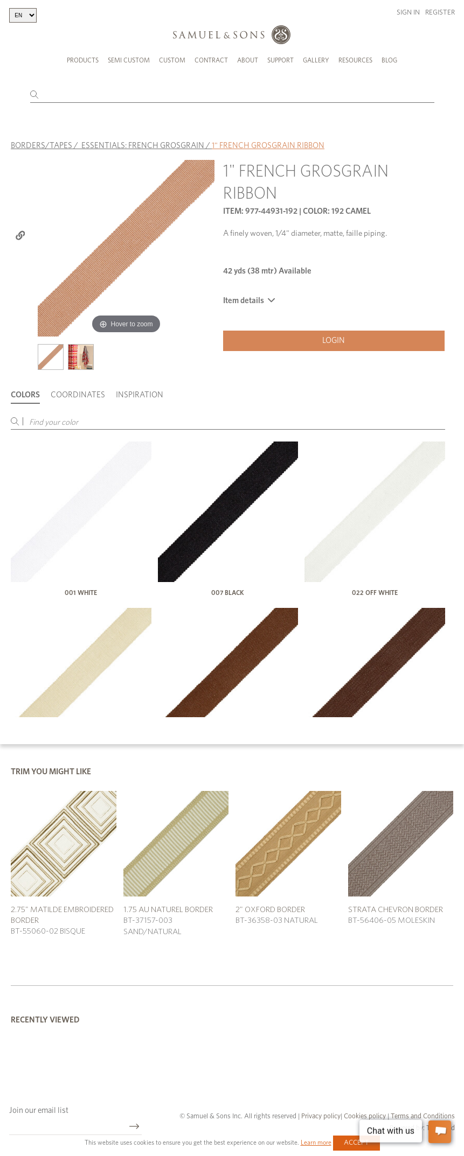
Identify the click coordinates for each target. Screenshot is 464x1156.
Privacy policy (321, 1116)
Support (280, 60)
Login (333, 341)
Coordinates (78, 395)
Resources (355, 60)
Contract (211, 60)
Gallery (316, 60)
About (247, 60)
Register (440, 12)
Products (83, 60)
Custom (172, 60)
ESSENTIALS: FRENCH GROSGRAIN (142, 146)
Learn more (316, 1142)
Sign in (408, 12)
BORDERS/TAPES (41, 146)
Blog (389, 60)
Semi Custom (129, 60)
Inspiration (139, 395)
